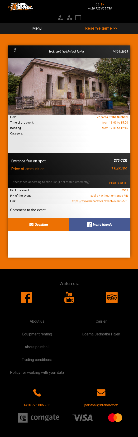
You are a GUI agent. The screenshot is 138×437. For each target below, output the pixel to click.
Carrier (101, 321)
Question (38, 224)
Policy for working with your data (37, 372)
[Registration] (69, 18)
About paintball (37, 347)
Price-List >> (118, 183)
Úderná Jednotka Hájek (101, 334)
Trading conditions (37, 359)
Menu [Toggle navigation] (34, 28)
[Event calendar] (78, 18)
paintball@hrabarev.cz (101, 396)
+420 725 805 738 (37, 396)
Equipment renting (37, 334)
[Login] (60, 18)
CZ (97, 4)
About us (37, 321)
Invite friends (99, 224)
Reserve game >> (101, 28)
